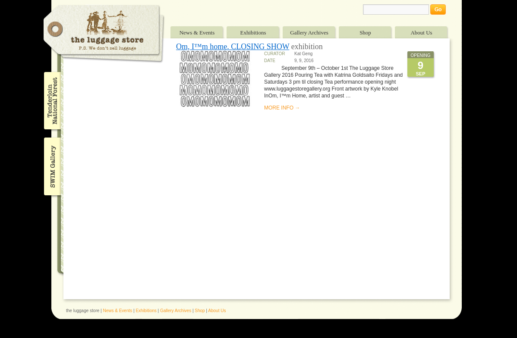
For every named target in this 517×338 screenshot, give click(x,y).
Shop (365, 32)
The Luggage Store (104, 33)
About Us (421, 32)
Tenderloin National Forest (52, 100)
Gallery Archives (309, 32)
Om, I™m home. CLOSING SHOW (232, 46)
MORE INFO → (282, 108)
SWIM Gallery (52, 165)
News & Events (197, 32)
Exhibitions (253, 32)
